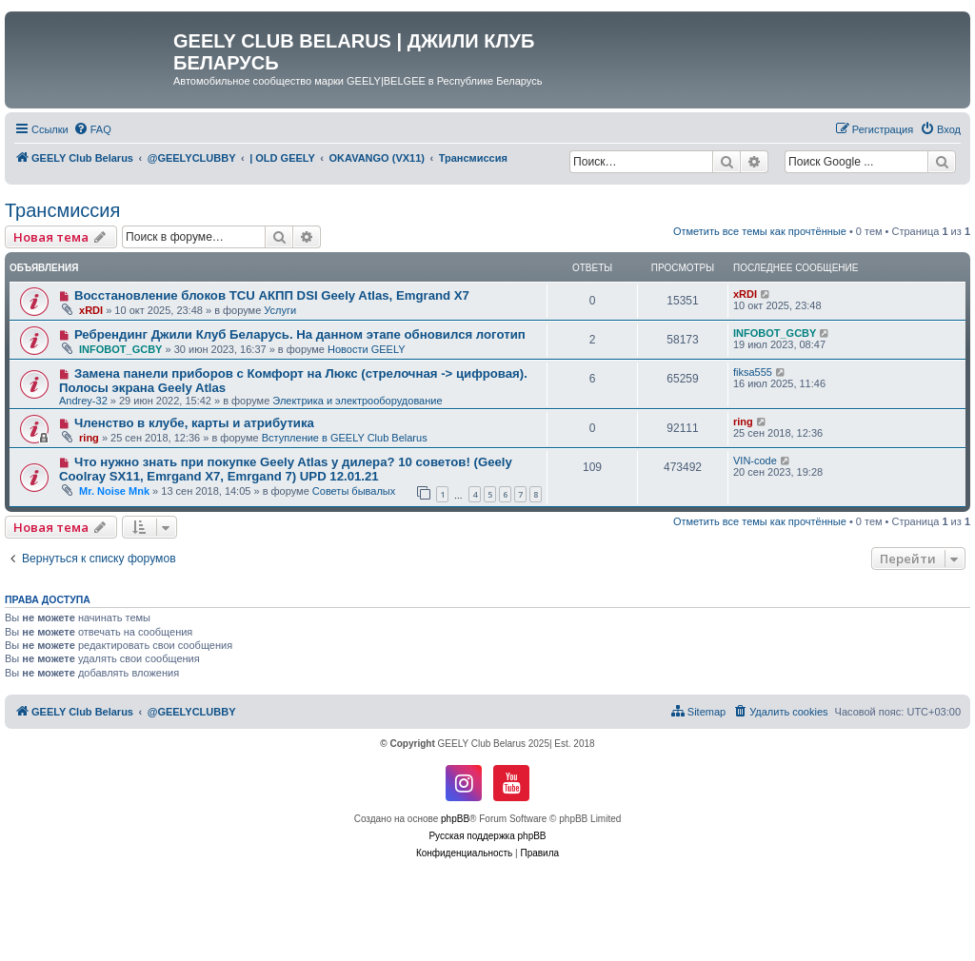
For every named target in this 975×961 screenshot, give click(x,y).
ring (89, 437)
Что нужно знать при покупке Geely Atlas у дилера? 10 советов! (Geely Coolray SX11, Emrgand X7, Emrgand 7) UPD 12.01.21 (285, 469)
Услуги (280, 310)
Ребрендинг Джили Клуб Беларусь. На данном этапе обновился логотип (300, 334)
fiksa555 (752, 372)
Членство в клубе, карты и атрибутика (194, 423)
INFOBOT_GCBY (120, 349)
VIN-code (755, 460)
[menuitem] (92, 129)
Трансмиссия (62, 210)
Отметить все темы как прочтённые (759, 231)
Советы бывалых (353, 491)
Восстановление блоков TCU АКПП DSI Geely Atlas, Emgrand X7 (271, 295)
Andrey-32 (83, 400)
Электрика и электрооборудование (357, 400)
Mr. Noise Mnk (114, 491)
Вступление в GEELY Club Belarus (345, 437)
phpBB (455, 819)
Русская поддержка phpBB (487, 836)
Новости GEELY (367, 349)
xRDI (91, 310)
